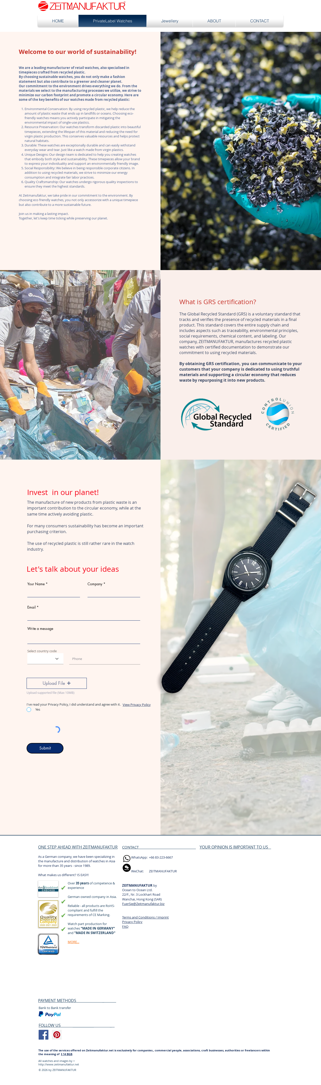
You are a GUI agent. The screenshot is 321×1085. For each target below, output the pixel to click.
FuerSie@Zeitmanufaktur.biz (143, 903)
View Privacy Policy (137, 704)
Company (95, 584)
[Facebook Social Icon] (43, 1035)
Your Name (36, 584)
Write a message (40, 628)
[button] (57, 683)
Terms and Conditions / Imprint (145, 917)
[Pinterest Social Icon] (57, 1035)
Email (31, 607)
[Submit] (45, 748)
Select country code (42, 651)
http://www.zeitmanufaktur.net (58, 1064)
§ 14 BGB (66, 1054)
